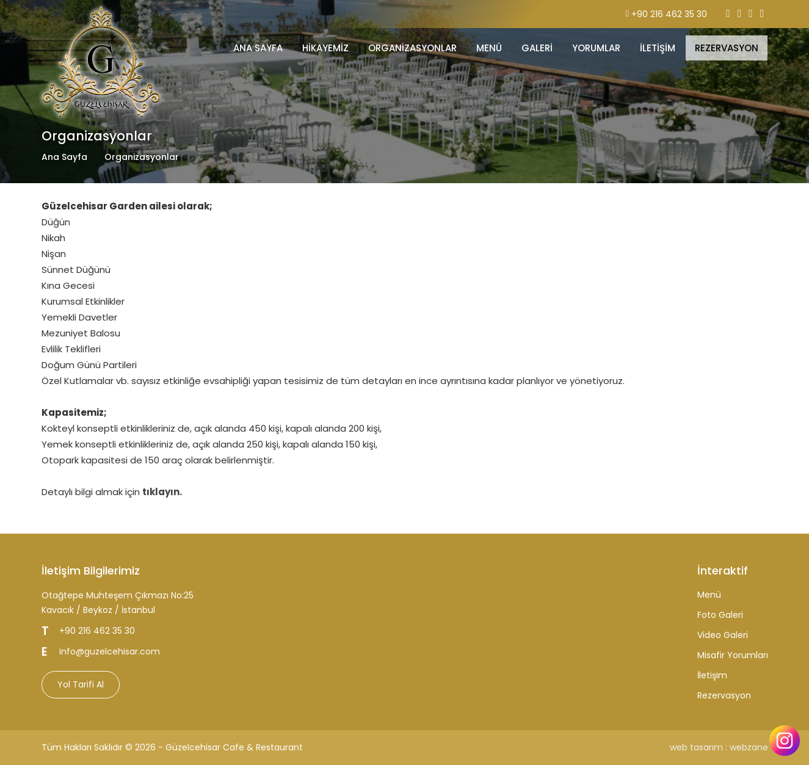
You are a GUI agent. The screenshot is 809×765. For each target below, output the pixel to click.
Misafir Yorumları (732, 655)
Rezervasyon (724, 695)
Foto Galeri (720, 615)
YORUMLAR (596, 48)
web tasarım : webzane (719, 747)
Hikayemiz (325, 48)
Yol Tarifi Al (80, 684)
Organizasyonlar (412, 48)
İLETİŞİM (657, 48)
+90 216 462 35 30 (669, 14)
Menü (709, 595)
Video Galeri (722, 635)
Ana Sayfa (64, 157)
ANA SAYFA (258, 48)
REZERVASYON (726, 48)
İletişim (712, 675)
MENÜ (489, 48)
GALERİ (537, 48)
